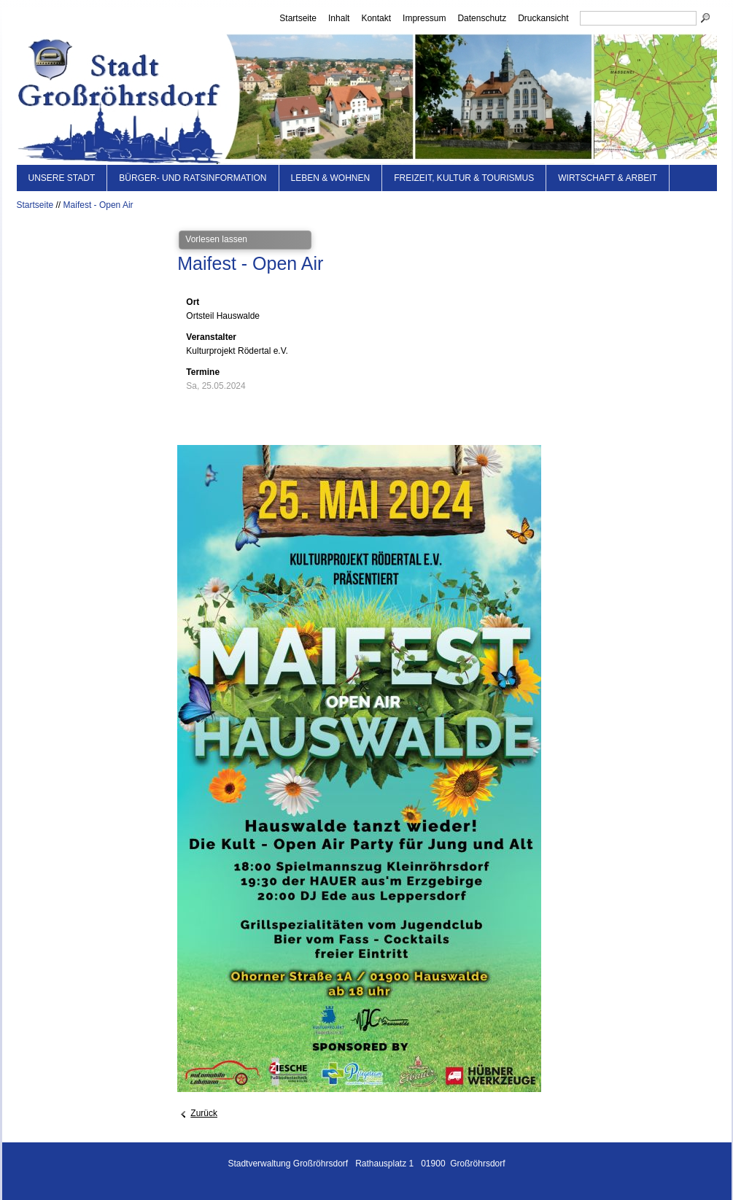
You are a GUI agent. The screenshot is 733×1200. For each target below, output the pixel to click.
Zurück (203, 1113)
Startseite (298, 18)
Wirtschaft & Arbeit (607, 178)
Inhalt (338, 18)
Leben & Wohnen (331, 178)
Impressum (424, 18)
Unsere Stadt (62, 178)
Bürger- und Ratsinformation (192, 178)
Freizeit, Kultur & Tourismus (464, 178)
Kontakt (376, 18)
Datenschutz (481, 18)
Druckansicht (543, 18)
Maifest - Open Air (98, 205)
